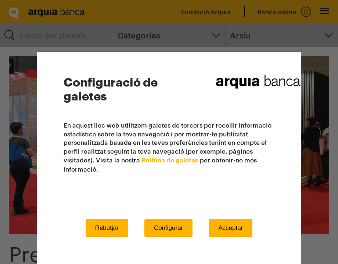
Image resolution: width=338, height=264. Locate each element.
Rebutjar (107, 227)
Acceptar (230, 227)
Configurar (168, 227)
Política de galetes (169, 160)
